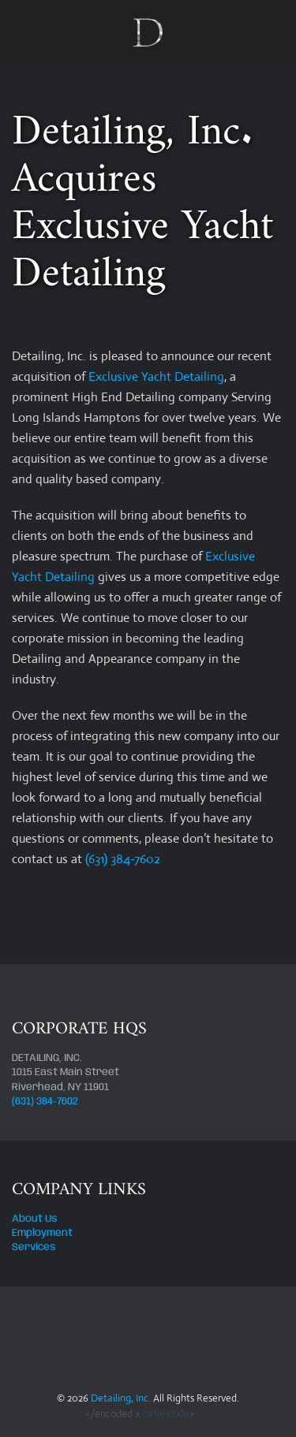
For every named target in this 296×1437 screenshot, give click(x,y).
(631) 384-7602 (122, 859)
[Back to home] (148, 31)
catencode (166, 1413)
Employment (42, 1233)
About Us (35, 1219)
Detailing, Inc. (121, 1398)
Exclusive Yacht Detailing (156, 376)
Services (34, 1247)
